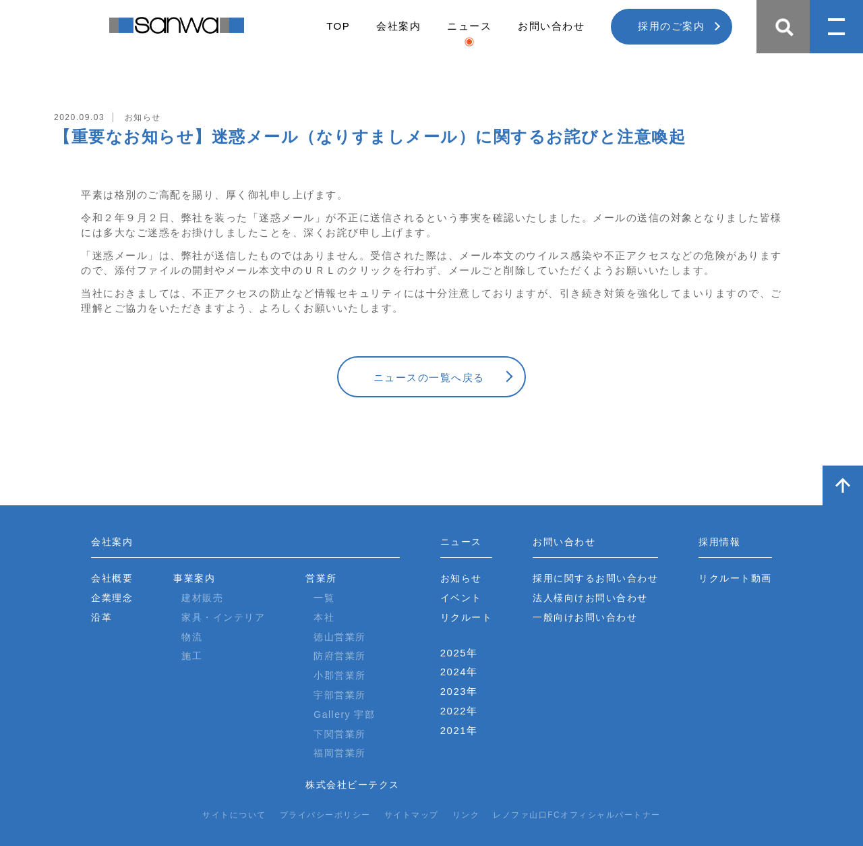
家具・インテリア (223, 617)
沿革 (101, 617)
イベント (461, 597)
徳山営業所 (340, 636)
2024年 (459, 671)
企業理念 (112, 597)
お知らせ (461, 578)
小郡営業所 (340, 675)
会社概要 (112, 578)
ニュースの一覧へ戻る (429, 377)
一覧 (324, 597)
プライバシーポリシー (325, 815)
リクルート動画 (735, 578)
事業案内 (194, 578)
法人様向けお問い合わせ (590, 597)
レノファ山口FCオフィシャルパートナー (577, 815)
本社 (324, 617)
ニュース (469, 26)
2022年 (459, 710)
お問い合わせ (551, 26)
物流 (191, 636)
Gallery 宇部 (344, 714)
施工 (191, 655)
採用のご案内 (671, 26)
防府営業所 (340, 655)
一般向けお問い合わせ (585, 617)
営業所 (321, 578)
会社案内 (398, 26)
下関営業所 (340, 734)
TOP (338, 26)
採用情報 (719, 541)
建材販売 (202, 597)
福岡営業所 (340, 753)
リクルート (466, 617)
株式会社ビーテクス (352, 784)
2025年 (459, 652)
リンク (466, 815)
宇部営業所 (340, 694)
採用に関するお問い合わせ (595, 578)
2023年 (459, 691)
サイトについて (234, 815)
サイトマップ (411, 815)
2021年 (459, 730)
